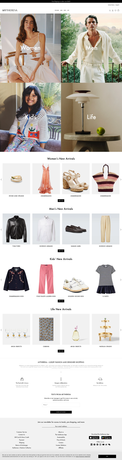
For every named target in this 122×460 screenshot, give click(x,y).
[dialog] (61, 456)
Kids (30, 117)
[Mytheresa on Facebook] (94, 444)
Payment (21, 440)
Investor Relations (61, 445)
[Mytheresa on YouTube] (103, 444)
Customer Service (22, 432)
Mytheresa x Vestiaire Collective (21, 448)
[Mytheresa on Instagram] (100, 444)
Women (30, 48)
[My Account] (113, 10)
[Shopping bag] (118, 10)
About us (61, 432)
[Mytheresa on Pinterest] (97, 444)
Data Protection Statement (83, 456)
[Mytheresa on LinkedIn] (91, 444)
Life (91, 117)
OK (107, 456)
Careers (61, 442)
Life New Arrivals (61, 309)
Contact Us (21, 435)
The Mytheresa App (61, 435)
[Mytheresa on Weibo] (106, 444)
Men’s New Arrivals (61, 209)
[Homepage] (10, 10)
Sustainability (61, 437)
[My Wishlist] (115, 10)
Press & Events (61, 440)
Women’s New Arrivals (61, 158)
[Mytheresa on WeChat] (109, 444)
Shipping (21, 442)
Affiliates (61, 448)
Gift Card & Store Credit (21, 437)
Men (91, 48)
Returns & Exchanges (22, 445)
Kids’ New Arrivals (61, 259)
